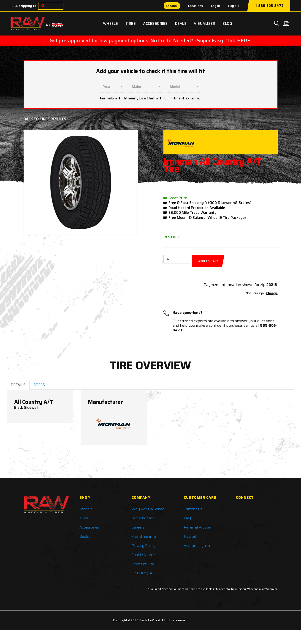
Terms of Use (143, 564)
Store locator (143, 518)
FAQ (187, 518)
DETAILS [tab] (18, 385)
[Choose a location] (42, 5)
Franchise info (144, 536)
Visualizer (204, 23)
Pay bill (233, 5)
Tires (130, 23)
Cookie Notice (143, 555)
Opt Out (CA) (142, 573)
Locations (195, 5)
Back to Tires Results (45, 119)
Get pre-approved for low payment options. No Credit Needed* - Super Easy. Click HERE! (150, 40)
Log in (215, 5)
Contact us (193, 509)
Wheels (110, 23)
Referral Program (198, 527)
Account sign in (197, 545)
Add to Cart (208, 261)
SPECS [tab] (39, 385)
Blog (227, 23)
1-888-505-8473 (269, 5)
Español (172, 5)
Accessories (155, 23)
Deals (181, 23)
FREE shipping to (23, 5)
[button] (36, 182)
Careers (138, 527)
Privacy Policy (143, 545)
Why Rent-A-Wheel (148, 509)
